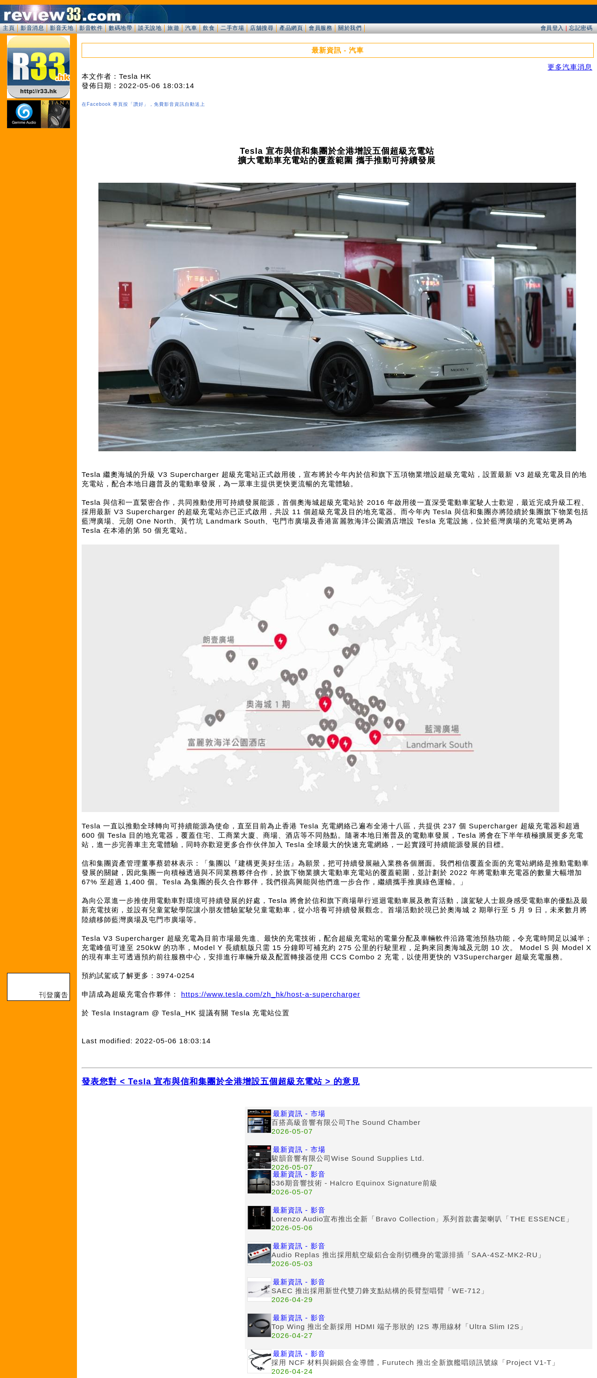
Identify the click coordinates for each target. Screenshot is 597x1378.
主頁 (8, 28)
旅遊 (173, 28)
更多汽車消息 (570, 67)
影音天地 (61, 28)
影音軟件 (91, 28)
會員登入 (552, 28)
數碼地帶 (120, 28)
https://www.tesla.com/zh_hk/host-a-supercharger (270, 994)
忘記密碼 (580, 28)
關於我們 (349, 28)
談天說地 (149, 28)
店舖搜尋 (261, 28)
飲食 (209, 28)
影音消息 (32, 28)
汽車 (191, 28)
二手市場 (232, 28)
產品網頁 (291, 28)
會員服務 (320, 28)
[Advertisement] (163, 1172)
